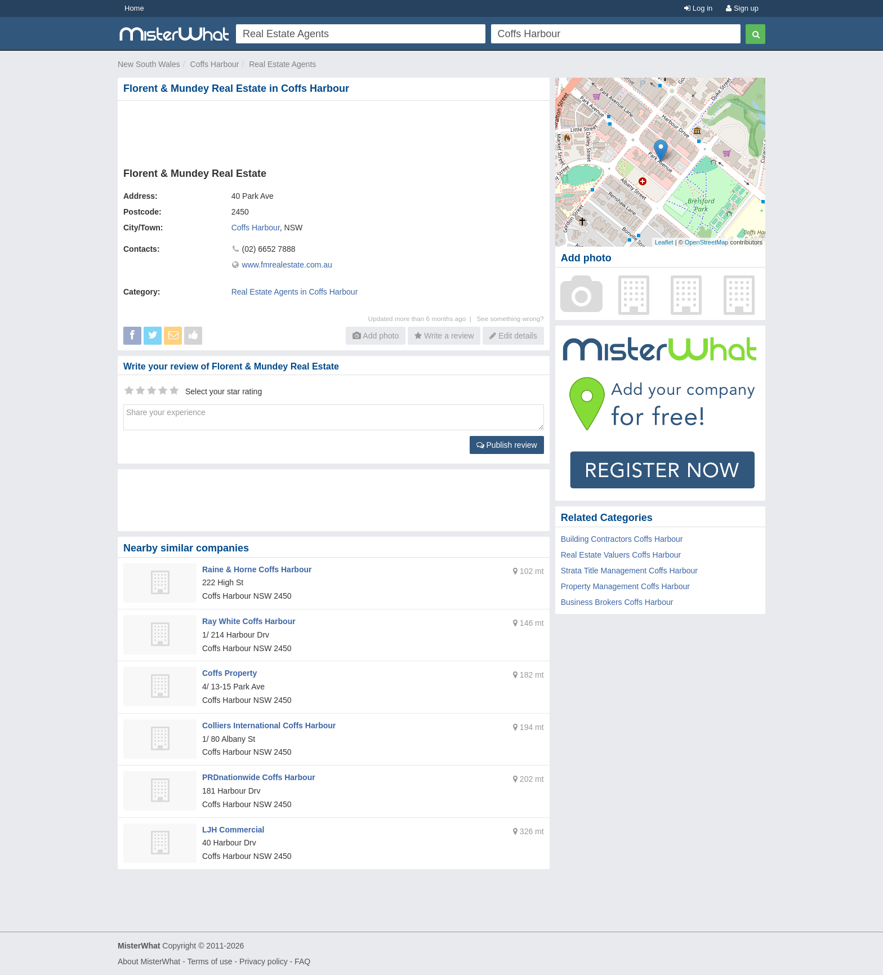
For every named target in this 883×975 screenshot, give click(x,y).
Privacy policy (263, 961)
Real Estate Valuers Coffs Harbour (621, 554)
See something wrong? (509, 318)
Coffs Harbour (214, 64)
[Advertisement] (336, 131)
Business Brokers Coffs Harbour (617, 602)
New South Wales (149, 64)
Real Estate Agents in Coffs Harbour (294, 291)
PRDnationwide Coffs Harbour (258, 777)
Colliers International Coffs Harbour (269, 725)
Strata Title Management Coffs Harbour (629, 570)
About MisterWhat (149, 961)
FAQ (302, 961)
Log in (698, 8)
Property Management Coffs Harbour (625, 586)
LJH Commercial (233, 829)
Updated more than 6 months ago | (422, 318)
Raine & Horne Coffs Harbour (256, 569)
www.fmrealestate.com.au (287, 264)
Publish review (506, 444)
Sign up (742, 8)
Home (134, 8)
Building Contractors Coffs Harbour (622, 539)
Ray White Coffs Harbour (249, 621)
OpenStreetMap (707, 242)
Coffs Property (229, 673)
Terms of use (209, 961)
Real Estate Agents (282, 64)
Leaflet (664, 242)
